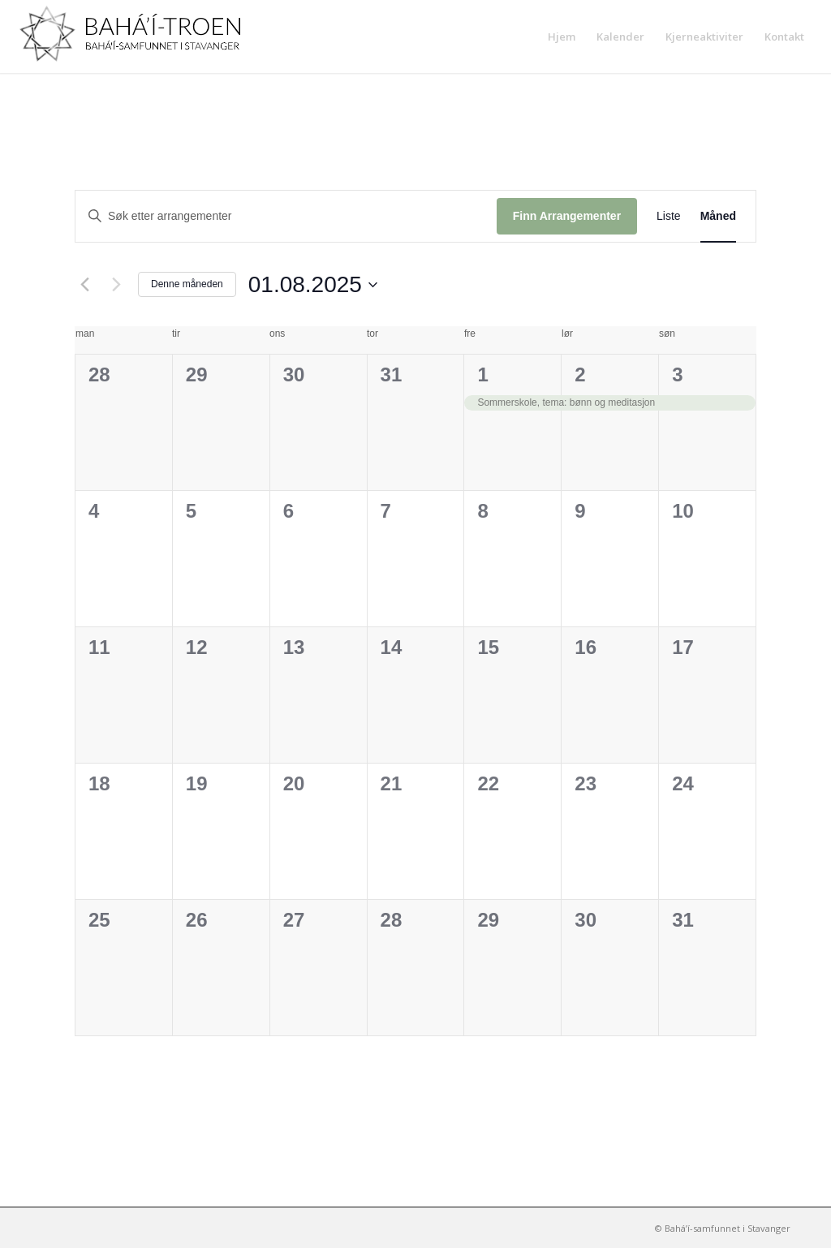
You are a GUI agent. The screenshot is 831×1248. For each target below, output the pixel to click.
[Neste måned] (116, 285)
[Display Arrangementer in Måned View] (718, 216)
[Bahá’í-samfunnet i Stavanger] (138, 36)
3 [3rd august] (677, 374)
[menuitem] (561, 36)
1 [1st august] (482, 374)
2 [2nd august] (580, 374)
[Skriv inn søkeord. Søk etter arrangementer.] (286, 216)
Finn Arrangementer (567, 215)
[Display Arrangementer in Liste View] (669, 216)
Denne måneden (187, 284)
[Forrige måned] (84, 285)
